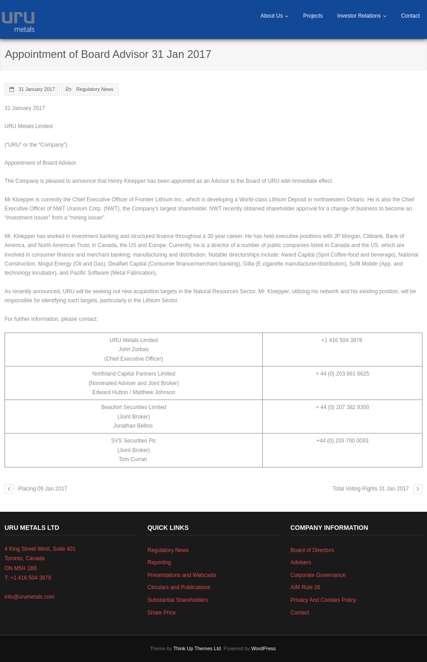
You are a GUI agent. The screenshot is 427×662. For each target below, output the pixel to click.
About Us (272, 16)
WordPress (263, 648)
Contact (410, 16)
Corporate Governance (318, 575)
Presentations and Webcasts (182, 575)
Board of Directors (312, 550)
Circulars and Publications (178, 587)
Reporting (159, 562)
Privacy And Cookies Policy (323, 600)
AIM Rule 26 (305, 587)
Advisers (300, 562)
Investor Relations (359, 16)
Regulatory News (94, 89)
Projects (313, 16)
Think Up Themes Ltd (197, 648)
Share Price (161, 613)
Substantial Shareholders (177, 600)
